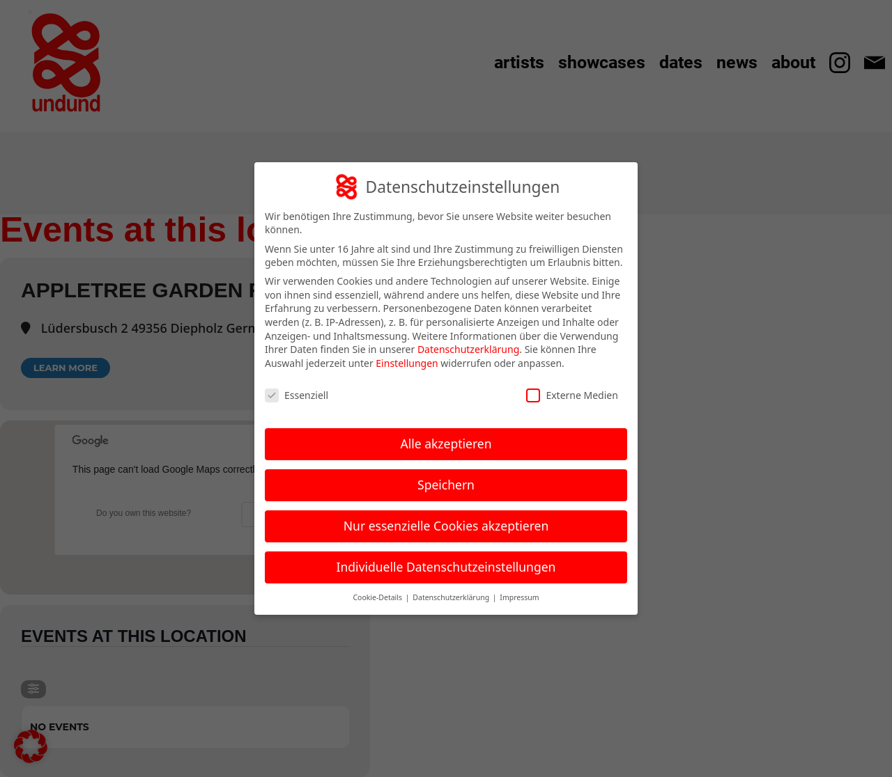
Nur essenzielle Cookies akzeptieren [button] (446, 525)
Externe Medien (571, 395)
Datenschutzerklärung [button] (452, 597)
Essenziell (296, 395)
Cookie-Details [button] (378, 597)
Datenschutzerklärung (468, 349)
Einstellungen (407, 363)
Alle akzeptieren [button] (446, 443)
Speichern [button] (446, 484)
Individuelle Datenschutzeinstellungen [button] (446, 566)
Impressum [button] (519, 597)
